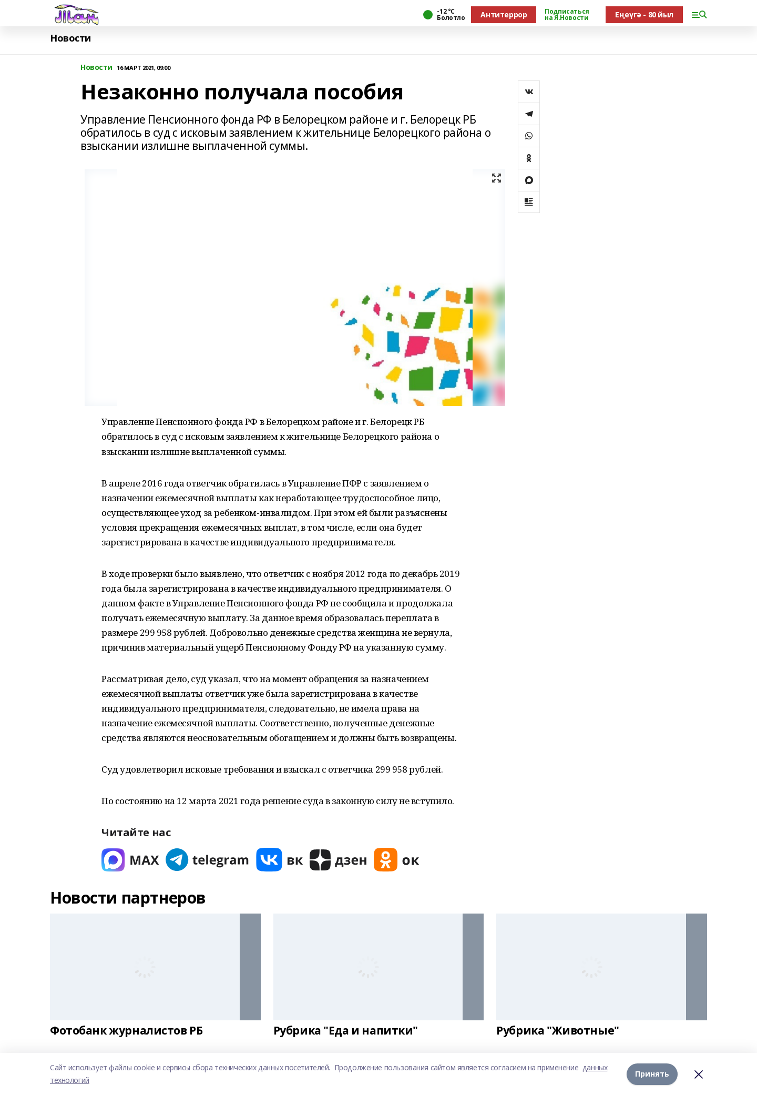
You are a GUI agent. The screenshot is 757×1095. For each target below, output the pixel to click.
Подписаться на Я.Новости (567, 14)
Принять (652, 1074)
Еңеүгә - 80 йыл (644, 14)
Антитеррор (503, 14)
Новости (70, 38)
